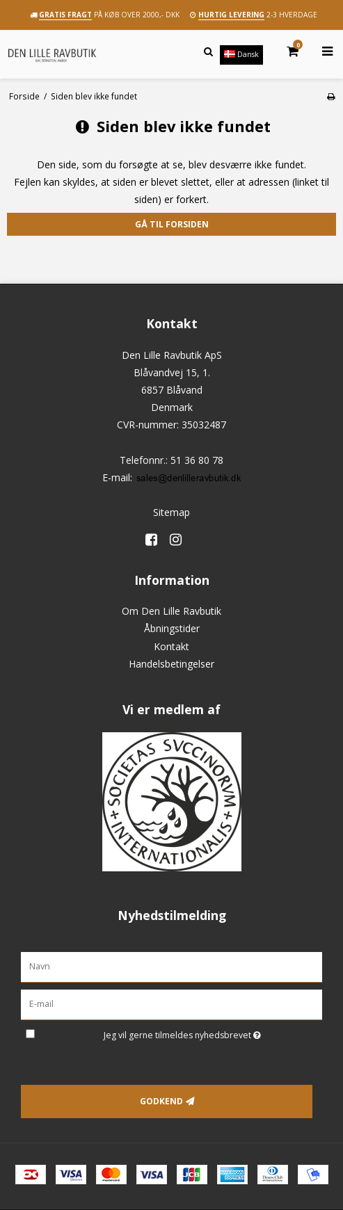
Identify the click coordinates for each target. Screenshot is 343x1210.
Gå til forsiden (172, 224)
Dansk (241, 54)
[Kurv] (284, 52)
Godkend (161, 1101)
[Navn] (171, 966)
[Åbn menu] (319, 52)
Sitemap (171, 512)
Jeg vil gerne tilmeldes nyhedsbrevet (213, 1033)
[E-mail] (171, 1003)
